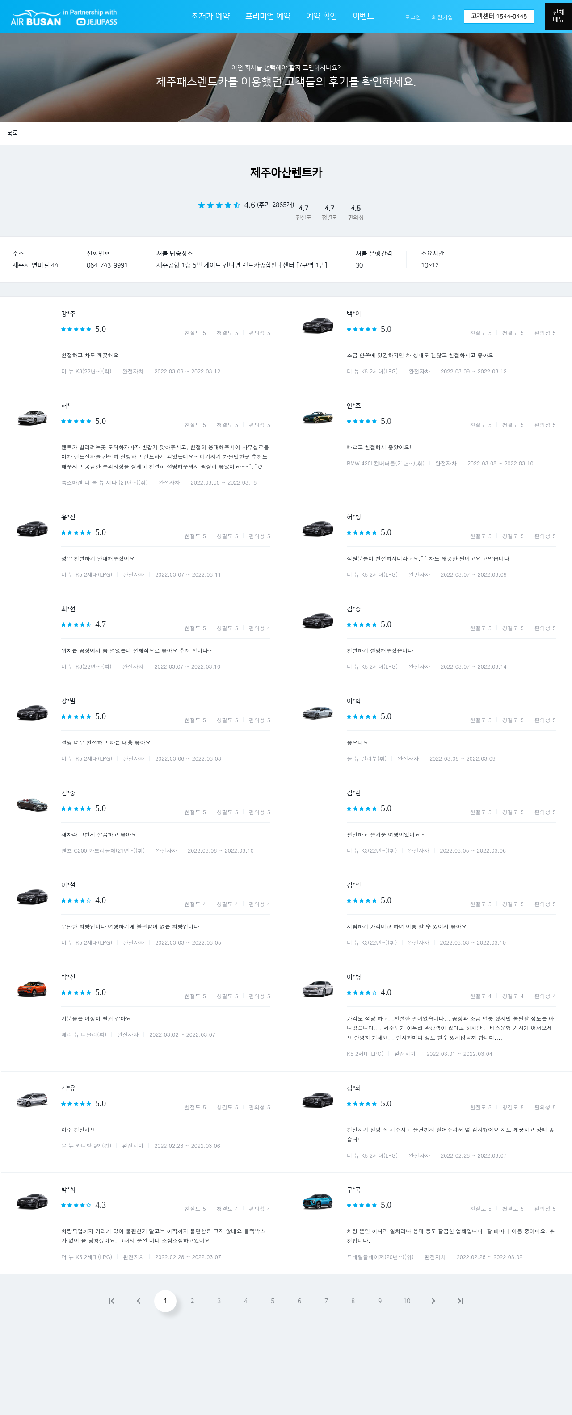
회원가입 (442, 17)
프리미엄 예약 (267, 16)
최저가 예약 (211, 16)
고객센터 (499, 16)
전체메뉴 (558, 16)
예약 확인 (321, 16)
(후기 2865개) (275, 205)
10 (406, 1301)
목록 (12, 133)
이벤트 (363, 16)
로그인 (413, 17)
